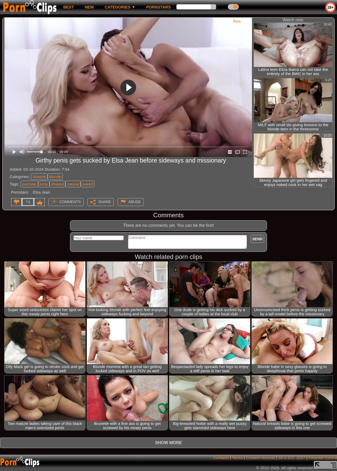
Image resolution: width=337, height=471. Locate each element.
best (68, 7)
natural (73, 184)
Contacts (221, 457)
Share (104, 202)
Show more (168, 442)
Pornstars (158, 7)
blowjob (39, 176)
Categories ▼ (120, 7)
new (89, 7)
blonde (55, 176)
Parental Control (323, 457)
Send (257, 239)
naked (87, 184)
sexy (44, 184)
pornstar (29, 184)
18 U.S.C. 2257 (291, 457)
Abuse (134, 202)
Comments (70, 202)
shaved (57, 184)
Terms (237, 457)
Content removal (260, 457)
